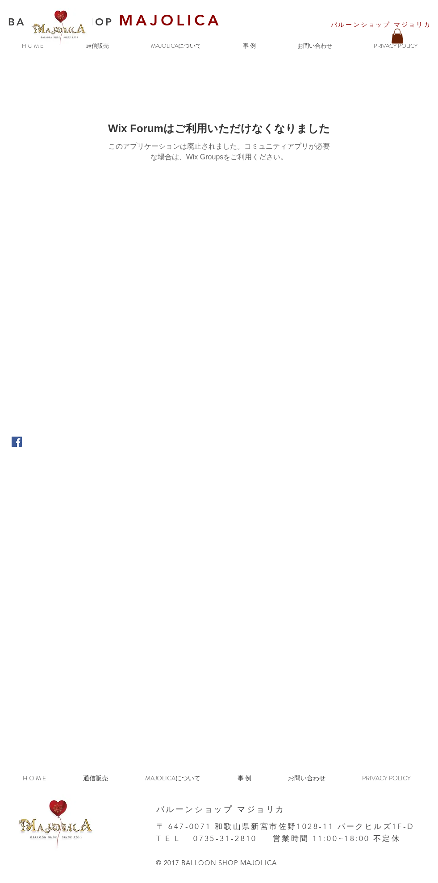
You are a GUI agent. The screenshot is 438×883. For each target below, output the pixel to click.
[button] (397, 36)
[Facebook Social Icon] (17, 442)
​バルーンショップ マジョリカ (381, 25)
